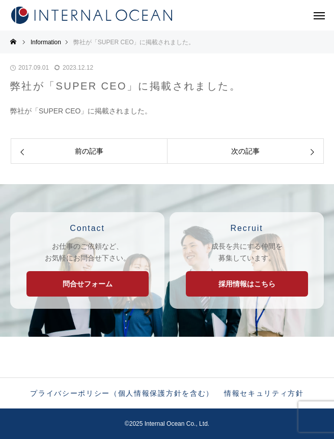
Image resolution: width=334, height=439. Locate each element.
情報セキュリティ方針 (264, 393)
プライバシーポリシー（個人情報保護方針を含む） (122, 393)
